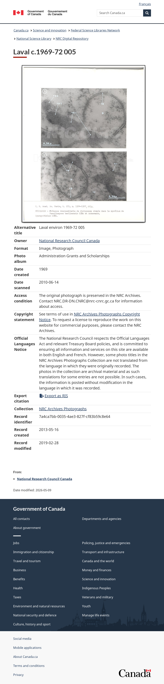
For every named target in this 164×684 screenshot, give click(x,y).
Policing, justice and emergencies (106, 543)
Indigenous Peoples (96, 588)
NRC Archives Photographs (63, 408)
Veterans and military (97, 597)
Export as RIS (54, 395)
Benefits (19, 579)
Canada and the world (98, 561)
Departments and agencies (101, 519)
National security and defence (34, 615)
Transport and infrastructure (103, 552)
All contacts (21, 519)
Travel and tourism (27, 561)
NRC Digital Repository (72, 39)
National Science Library (33, 39)
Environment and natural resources (39, 606)
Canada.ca (21, 30)
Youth (86, 606)
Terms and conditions (29, 666)
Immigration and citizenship (33, 552)
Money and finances (96, 570)
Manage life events (95, 615)
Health (18, 588)
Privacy (18, 675)
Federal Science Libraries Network (95, 30)
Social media (22, 639)
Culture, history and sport (32, 624)
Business (19, 570)
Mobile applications (27, 648)
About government (27, 528)
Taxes (17, 597)
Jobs (16, 543)
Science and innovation (49, 30)
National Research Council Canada (69, 240)
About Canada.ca (25, 657)
